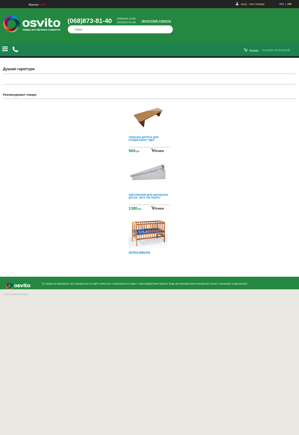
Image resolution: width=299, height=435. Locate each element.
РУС (282, 4)
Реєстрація (257, 4)
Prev (149, 105)
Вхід (244, 4)
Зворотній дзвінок (156, 21)
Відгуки (33, 4)
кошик (254, 50)
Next (149, 266)
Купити (159, 150)
